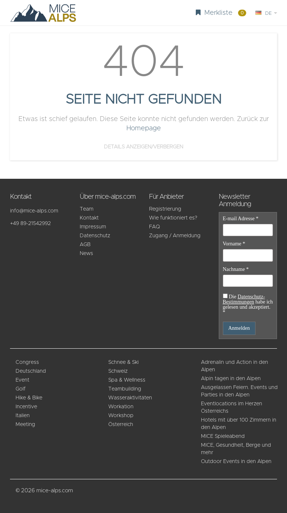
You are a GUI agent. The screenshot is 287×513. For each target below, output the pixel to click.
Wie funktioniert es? (173, 218)
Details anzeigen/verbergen (143, 147)
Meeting (25, 424)
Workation (120, 406)
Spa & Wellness (126, 380)
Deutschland (31, 371)
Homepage (143, 128)
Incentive (26, 406)
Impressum (93, 226)
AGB (85, 244)
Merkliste (221, 12)
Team (86, 209)
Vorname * (234, 244)
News (86, 253)
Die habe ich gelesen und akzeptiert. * (248, 304)
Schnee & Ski (123, 362)
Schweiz (118, 371)
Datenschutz (95, 235)
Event (22, 380)
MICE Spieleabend (223, 436)
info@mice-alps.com (34, 211)
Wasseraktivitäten (130, 397)
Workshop (120, 415)
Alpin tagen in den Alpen (231, 378)
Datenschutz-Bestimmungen (244, 299)
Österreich (120, 424)
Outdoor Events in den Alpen (236, 461)
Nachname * (236, 269)
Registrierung (165, 209)
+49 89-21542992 (30, 223)
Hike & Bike (29, 397)
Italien (23, 415)
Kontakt (89, 218)
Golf (21, 389)
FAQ (154, 226)
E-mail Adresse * (240, 218)
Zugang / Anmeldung (175, 235)
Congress (27, 362)
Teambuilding (124, 389)
